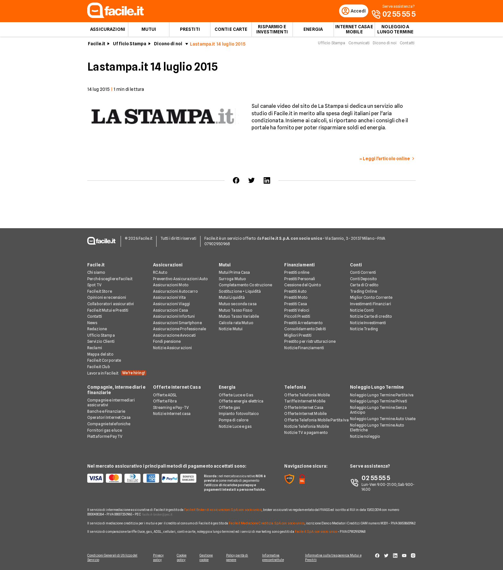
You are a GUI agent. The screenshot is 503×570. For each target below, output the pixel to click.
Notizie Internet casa (172, 413)
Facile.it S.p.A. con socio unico (316, 532)
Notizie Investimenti (368, 323)
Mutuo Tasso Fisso (235, 310)
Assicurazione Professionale (179, 329)
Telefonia (295, 387)
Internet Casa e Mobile (354, 31)
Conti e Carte (231, 30)
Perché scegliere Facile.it (109, 279)
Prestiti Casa (295, 304)
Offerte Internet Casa (177, 387)
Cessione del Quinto (302, 285)
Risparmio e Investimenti (272, 31)
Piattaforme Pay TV (104, 436)
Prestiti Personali (299, 279)
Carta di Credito (364, 285)
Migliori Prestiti (297, 335)
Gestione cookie (207, 558)
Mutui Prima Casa (234, 272)
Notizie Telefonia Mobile (306, 426)
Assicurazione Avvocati (174, 335)
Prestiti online (296, 272)
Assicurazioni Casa (170, 310)
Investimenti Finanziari (370, 304)
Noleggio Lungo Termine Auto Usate (382, 419)
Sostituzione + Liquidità (240, 291)
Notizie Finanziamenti (304, 348)
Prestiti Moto (296, 297)
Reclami (94, 348)
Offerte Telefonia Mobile (307, 395)
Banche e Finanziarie (106, 411)
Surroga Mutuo (232, 279)
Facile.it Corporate (104, 360)
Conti (356, 265)
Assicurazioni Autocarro (175, 291)
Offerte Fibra (165, 401)
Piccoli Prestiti (297, 316)
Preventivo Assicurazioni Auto (180, 279)
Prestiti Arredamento (303, 323)
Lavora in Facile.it (116, 373)
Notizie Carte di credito (371, 316)
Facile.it (96, 45)
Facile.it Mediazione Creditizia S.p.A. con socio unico (266, 523)
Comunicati (359, 44)
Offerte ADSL (165, 395)
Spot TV (94, 285)
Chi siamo (96, 272)
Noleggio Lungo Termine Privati (378, 401)
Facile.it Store (99, 291)
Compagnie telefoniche (109, 424)
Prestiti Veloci (296, 310)
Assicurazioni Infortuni (174, 316)
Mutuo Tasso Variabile (239, 316)
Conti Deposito (363, 279)
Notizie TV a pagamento (306, 432)
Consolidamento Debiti (305, 329)
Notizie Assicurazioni (172, 348)
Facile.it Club (98, 367)
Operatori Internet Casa (109, 418)
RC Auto (160, 272)
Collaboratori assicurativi (110, 304)
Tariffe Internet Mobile (304, 401)
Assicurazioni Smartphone (177, 323)
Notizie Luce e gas (235, 426)
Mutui (148, 30)
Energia (313, 30)
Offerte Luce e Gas (236, 395)
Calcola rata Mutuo (236, 323)
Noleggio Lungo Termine (377, 387)
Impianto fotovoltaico (239, 413)
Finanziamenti (299, 265)
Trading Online (363, 291)
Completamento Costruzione (245, 285)
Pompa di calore (234, 420)
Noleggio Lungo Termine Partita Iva (381, 395)
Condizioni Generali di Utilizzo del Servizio (112, 558)
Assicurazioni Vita (169, 297)
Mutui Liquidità (232, 297)
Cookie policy (182, 558)
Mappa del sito (100, 354)
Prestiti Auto (295, 291)
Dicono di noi (168, 45)
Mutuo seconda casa (238, 304)
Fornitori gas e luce (104, 430)
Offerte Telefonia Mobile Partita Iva (316, 420)
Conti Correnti (363, 272)
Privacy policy (157, 558)
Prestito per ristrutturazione (309, 342)
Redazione (97, 329)
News (92, 323)
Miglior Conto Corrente (371, 297)
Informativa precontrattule (275, 558)
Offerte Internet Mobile (305, 413)
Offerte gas (229, 407)
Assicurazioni (107, 30)
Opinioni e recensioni (106, 297)
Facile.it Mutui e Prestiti (107, 310)
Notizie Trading (364, 329)
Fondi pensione (167, 342)
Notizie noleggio (365, 436)
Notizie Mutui (231, 329)
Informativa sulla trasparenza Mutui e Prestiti (335, 558)
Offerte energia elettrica (241, 401)
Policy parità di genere (239, 558)
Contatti (407, 44)
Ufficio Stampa (129, 45)
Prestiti (190, 30)
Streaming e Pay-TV (171, 407)
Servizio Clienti (101, 342)
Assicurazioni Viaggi (171, 304)
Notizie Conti (362, 310)
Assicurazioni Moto (171, 285)
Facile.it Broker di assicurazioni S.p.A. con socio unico (222, 510)
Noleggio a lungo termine (395, 31)
